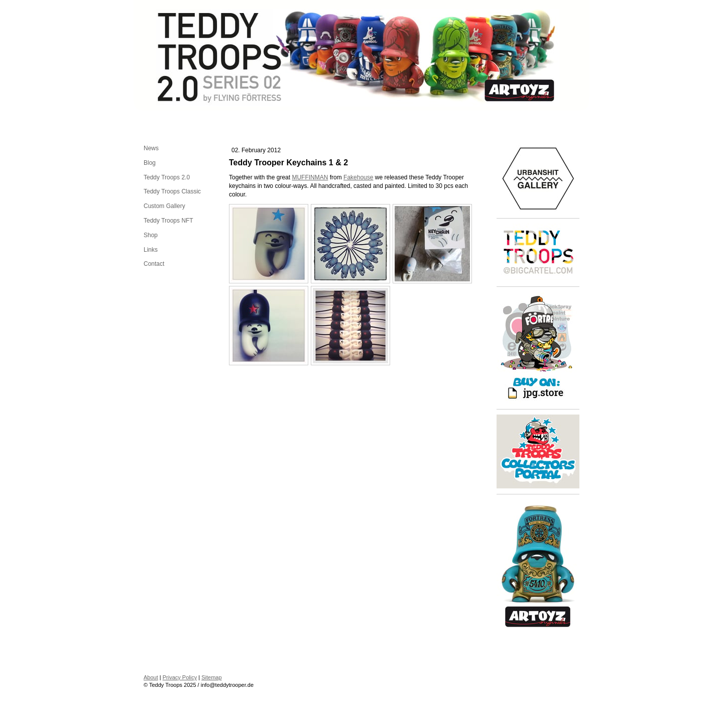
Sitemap (211, 677)
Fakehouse (358, 177)
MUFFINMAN (310, 177)
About (151, 677)
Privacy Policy (180, 677)
